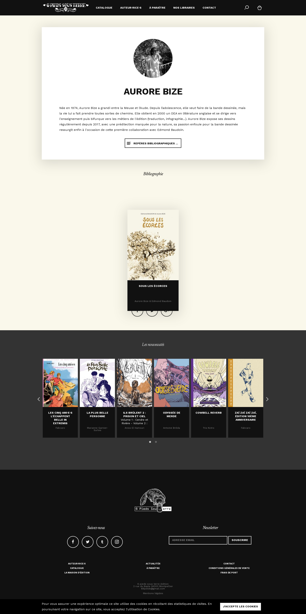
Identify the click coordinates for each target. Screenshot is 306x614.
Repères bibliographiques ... (152, 143)
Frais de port (229, 572)
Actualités (153, 563)
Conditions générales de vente (229, 568)
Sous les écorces (153, 313)
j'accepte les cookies (240, 606)
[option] (60, 398)
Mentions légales (153, 593)
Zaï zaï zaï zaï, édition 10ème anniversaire (246, 416)
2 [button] (156, 441)
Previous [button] (38, 398)
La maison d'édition (77, 572)
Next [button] (266, 398)
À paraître (153, 568)
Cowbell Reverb (209, 412)
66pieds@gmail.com (153, 588)
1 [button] (150, 441)
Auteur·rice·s (77, 563)
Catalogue (77, 568)
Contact (229, 563)
